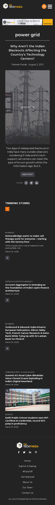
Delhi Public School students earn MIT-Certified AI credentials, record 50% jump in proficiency (27, 420)
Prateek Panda (19, 64)
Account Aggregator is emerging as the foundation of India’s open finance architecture (27, 287)
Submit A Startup (27, 466)
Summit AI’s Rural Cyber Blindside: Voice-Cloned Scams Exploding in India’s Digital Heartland (24, 378)
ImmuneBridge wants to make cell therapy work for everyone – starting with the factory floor (25, 239)
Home (27, 461)
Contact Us (27, 493)
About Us (27, 482)
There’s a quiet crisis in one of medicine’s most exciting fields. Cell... (24, 247)
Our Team (27, 487)
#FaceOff (27, 471)
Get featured (27, 477)
